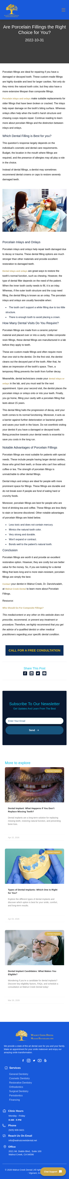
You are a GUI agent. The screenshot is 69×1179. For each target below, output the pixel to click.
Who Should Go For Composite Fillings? (23, 608)
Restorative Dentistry (20, 1082)
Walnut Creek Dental (15, 589)
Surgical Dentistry (18, 1091)
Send (34, 730)
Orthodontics (16, 1087)
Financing (14, 1100)
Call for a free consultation (34, 650)
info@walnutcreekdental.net (23, 1140)
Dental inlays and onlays (14, 271)
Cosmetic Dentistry (19, 1078)
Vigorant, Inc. (35, 1173)
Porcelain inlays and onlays (16, 98)
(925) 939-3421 (16, 1130)
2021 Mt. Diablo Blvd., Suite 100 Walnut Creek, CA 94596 (25, 1153)
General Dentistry (18, 1074)
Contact (6, 584)
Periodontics (16, 1095)
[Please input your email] (34, 721)
